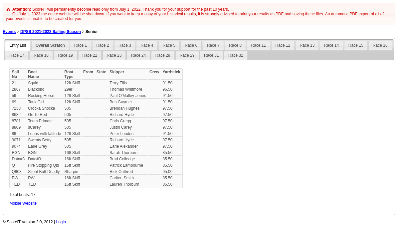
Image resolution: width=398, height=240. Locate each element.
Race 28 (162, 55)
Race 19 (65, 55)
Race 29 (187, 55)
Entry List (17, 45)
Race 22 (90, 55)
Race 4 (146, 45)
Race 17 (16, 55)
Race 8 (235, 45)
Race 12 (283, 45)
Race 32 (235, 55)
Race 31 (211, 55)
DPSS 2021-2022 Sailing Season (50, 31)
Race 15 (355, 45)
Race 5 (169, 45)
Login (61, 222)
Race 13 (307, 45)
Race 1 (80, 45)
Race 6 (191, 45)
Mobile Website (23, 203)
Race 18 (41, 55)
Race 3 (124, 45)
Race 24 (138, 55)
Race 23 (114, 55)
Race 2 (103, 45)
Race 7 (213, 45)
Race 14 (331, 45)
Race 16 (380, 45)
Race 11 (258, 45)
